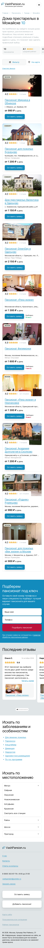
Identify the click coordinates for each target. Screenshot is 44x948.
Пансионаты (16, 13)
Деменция (9, 748)
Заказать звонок (9, 884)
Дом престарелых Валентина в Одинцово (22, 201)
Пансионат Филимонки (18, 348)
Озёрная (8, 790)
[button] (17, 709)
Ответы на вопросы (10, 866)
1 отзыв (22, 143)
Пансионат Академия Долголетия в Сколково (18, 450)
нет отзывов (24, 394)
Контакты (6, 861)
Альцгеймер (10, 745)
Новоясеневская (11, 799)
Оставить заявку (15, 116)
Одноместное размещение (17, 756)
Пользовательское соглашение (14, 920)
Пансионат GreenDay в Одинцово (18, 250)
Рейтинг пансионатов (10, 925)
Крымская (9, 809)
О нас (4, 856)
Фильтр (15, 62)
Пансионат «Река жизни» (19, 299)
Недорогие (10, 752)
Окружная (9, 795)
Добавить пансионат (22, 904)
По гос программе (13, 759)
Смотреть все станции (14, 813)
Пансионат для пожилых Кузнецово (19, 150)
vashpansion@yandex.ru (11, 879)
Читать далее (27, 681)
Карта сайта (7, 914)
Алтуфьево (9, 804)
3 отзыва (22, 94)
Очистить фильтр (8, 68)
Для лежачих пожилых (15, 737)
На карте (36, 62)
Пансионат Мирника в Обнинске (17, 102)
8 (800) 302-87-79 (9, 874)
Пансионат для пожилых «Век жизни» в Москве (19, 550)
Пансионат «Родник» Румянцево (17, 501)
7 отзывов (23, 442)
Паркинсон (10, 741)
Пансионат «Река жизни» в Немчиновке (20, 401)
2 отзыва (22, 194)
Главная (5, 13)
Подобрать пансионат (22, 627)
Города (26, 13)
